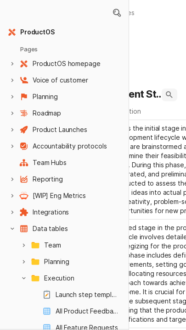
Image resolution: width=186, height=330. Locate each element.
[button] (116, 12)
